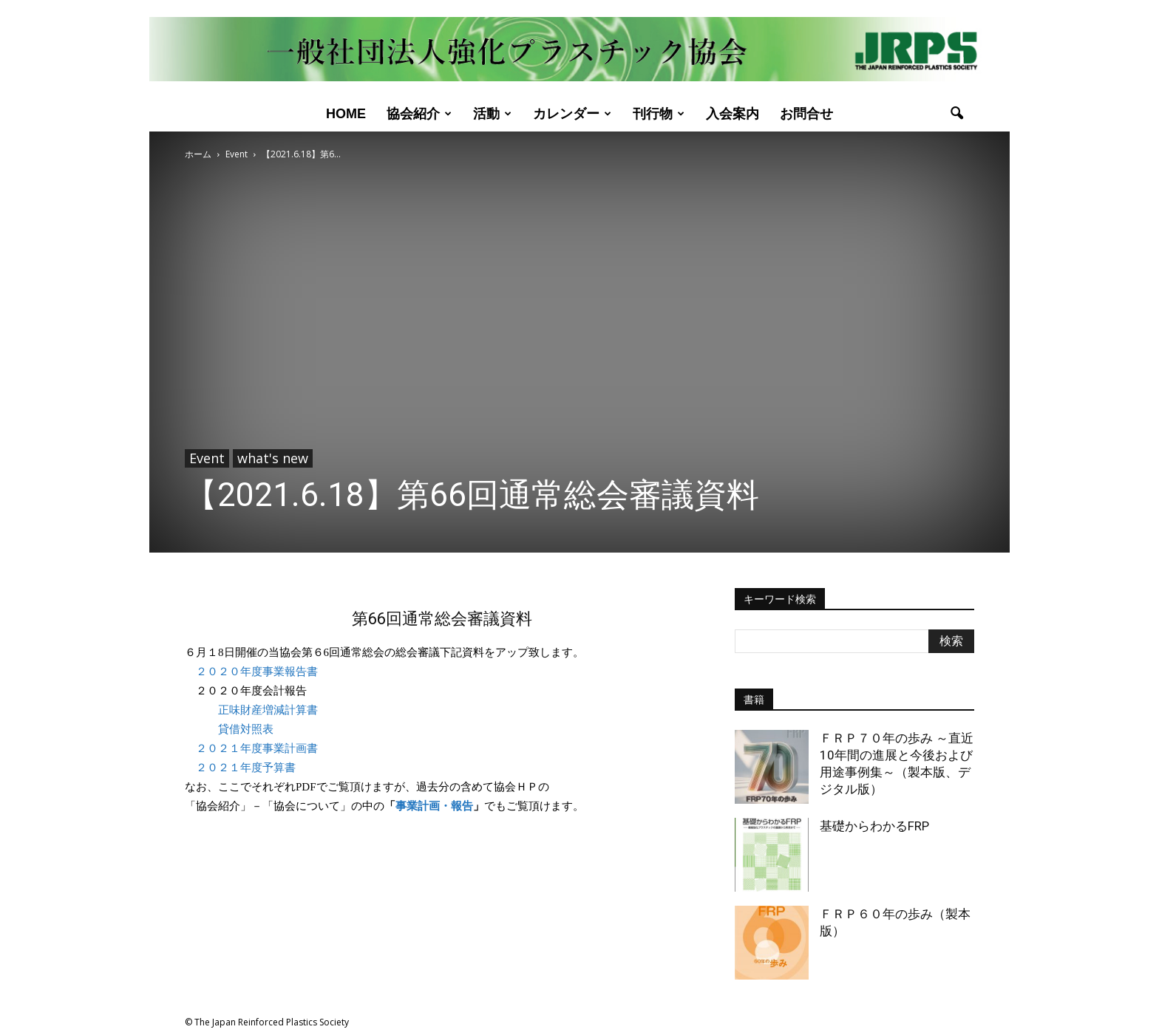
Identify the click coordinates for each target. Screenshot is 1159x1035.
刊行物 (658, 113)
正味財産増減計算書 (268, 710)
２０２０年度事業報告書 (257, 671)
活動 (492, 113)
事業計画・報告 (434, 806)
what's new (272, 458)
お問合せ (806, 113)
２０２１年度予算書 (246, 767)
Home (346, 113)
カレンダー (572, 113)
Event (207, 458)
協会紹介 (419, 113)
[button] (956, 113)
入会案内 (732, 113)
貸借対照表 (245, 729)
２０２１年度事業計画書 (257, 748)
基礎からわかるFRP (874, 826)
